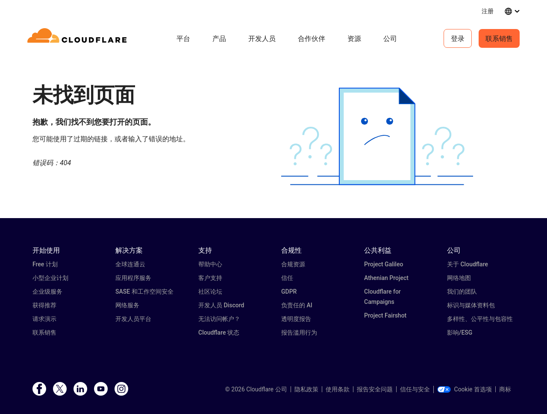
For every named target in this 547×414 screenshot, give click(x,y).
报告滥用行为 (299, 332)
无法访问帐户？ (219, 318)
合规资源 (293, 264)
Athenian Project (386, 277)
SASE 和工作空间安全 (144, 291)
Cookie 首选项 (464, 389)
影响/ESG (459, 332)
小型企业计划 (50, 277)
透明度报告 (296, 318)
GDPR (289, 291)
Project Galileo (383, 264)
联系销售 (499, 38)
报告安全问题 (375, 389)
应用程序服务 (133, 277)
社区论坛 (210, 291)
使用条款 (338, 389)
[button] (377, 136)
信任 (287, 277)
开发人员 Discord (221, 305)
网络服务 (127, 305)
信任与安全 (415, 389)
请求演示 (44, 318)
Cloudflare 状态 (218, 332)
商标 (505, 389)
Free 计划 (45, 264)
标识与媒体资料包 (471, 305)
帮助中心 (210, 264)
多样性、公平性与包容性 (480, 318)
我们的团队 (462, 291)
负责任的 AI (296, 305)
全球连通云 (130, 264)
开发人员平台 (133, 318)
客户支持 (210, 277)
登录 (458, 38)
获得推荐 (44, 305)
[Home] (78, 38)
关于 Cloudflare (467, 264)
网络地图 (459, 277)
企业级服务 (47, 291)
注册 (488, 11)
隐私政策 (306, 389)
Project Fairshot (385, 315)
